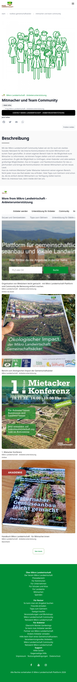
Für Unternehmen (38, 583)
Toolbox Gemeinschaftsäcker (20, 14)
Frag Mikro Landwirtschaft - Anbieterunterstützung (24, 109)
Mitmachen (38, 592)
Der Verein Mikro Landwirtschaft (38, 575)
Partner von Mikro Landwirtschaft (38, 631)
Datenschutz (55, 656)
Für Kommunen (38, 581)
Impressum (21, 656)
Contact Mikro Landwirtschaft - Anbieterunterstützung (38, 113)
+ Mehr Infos (7, 105)
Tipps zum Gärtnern (38, 608)
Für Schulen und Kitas (38, 586)
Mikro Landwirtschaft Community (38, 617)
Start (3, 14)
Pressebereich (38, 578)
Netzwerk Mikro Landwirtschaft (38, 620)
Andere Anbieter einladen (38, 634)
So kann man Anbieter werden (38, 628)
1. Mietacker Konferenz (12, 452)
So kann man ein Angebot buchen (38, 603)
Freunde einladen (38, 606)
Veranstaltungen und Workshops (38, 614)
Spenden (38, 594)
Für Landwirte (38, 589)
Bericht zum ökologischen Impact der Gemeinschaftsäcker (27, 370)
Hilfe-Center (38, 650)
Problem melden (68, 127)
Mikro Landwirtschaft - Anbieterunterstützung (24, 95)
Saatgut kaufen (38, 611)
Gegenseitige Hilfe (39, 653)
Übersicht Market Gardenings (38, 625)
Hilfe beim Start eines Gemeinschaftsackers (38, 636)
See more (38, 551)
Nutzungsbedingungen (38, 656)
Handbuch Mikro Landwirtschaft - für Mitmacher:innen (25, 536)
